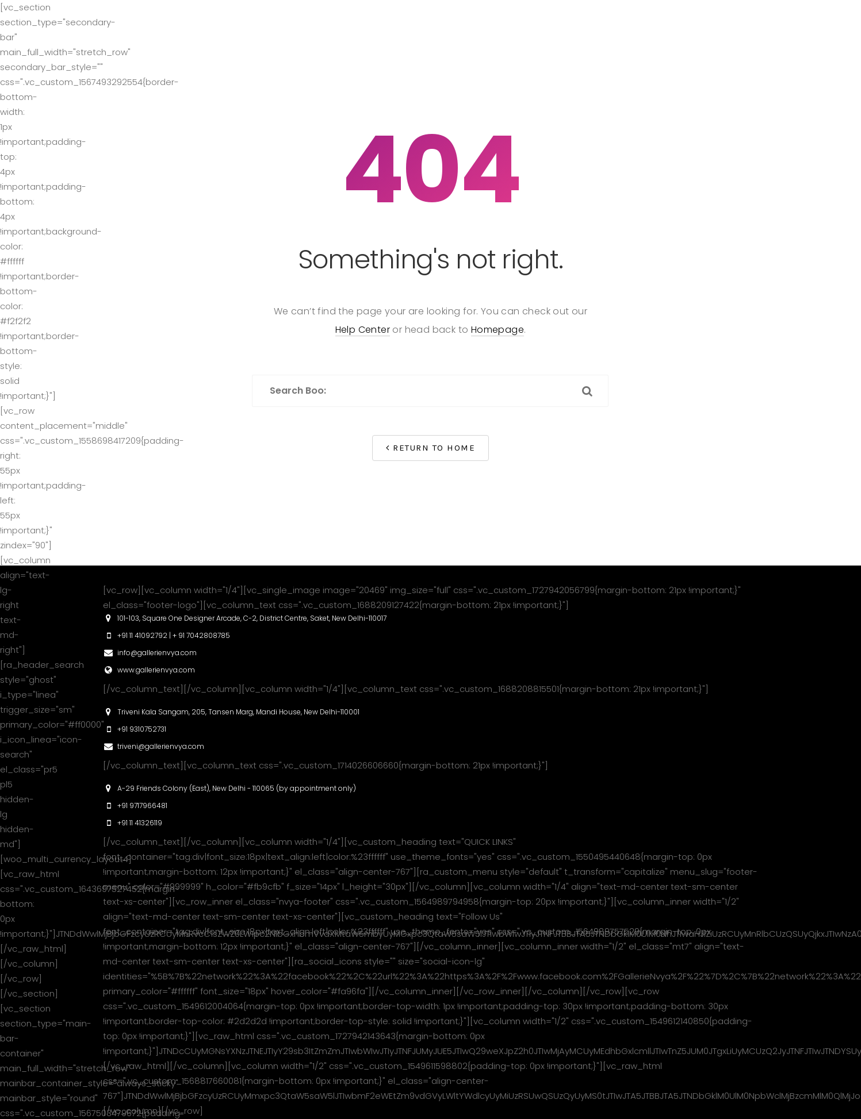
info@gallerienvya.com (157, 652)
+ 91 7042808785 (201, 635)
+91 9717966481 (142, 805)
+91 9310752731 (141, 729)
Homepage (497, 329)
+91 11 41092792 (142, 635)
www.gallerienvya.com (156, 670)
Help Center (362, 329)
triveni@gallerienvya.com (160, 746)
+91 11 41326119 (139, 823)
